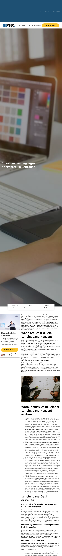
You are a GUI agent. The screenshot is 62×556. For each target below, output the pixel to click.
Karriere (38, 25)
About (34, 25)
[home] (9, 25)
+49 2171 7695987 (44, 11)
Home (19, 25)
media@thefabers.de (55, 11)
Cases (24, 25)
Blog (29, 25)
